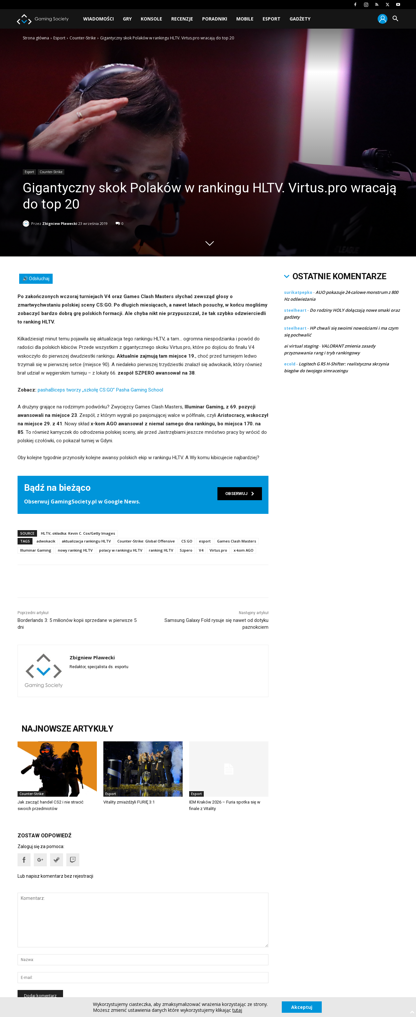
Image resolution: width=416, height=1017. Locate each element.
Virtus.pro (218, 550)
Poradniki (214, 19)
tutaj (237, 1010)
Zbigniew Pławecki (59, 222)
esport (205, 541)
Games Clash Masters (236, 541)
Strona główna (36, 38)
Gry (127, 19)
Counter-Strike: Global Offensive (146, 541)
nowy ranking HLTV (75, 550)
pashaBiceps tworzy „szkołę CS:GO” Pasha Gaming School (100, 390)
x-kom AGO (244, 550)
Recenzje (182, 19)
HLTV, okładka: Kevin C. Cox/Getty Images (78, 533)
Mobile (245, 19)
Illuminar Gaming (35, 550)
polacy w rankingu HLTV (120, 550)
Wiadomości (98, 19)
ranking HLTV (161, 550)
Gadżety (300, 19)
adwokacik (45, 541)
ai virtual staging (301, 346)
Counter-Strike (83, 38)
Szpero (186, 550)
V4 (201, 550)
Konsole (151, 19)
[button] (395, 19)
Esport (271, 19)
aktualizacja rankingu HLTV (86, 541)
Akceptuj (301, 1007)
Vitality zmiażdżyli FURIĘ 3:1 (129, 802)
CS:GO (186, 541)
